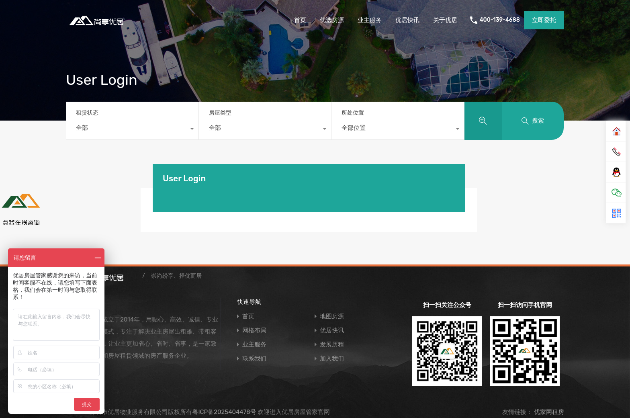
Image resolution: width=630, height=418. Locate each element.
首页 (300, 20)
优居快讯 (407, 20)
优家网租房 (548, 412)
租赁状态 (87, 112)
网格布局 (254, 331)
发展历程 (332, 345)
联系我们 (254, 359)
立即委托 (544, 20)
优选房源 (332, 20)
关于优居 (445, 20)
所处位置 (353, 112)
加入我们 (332, 359)
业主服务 (370, 20)
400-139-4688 (499, 20)
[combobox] (132, 129)
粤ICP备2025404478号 (224, 412)
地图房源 (332, 317)
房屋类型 (220, 112)
